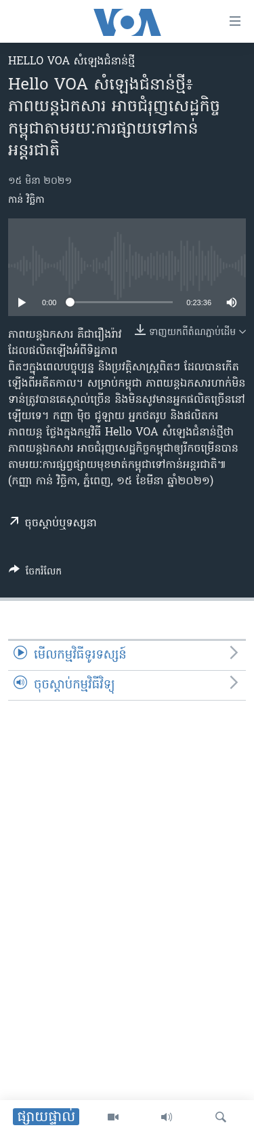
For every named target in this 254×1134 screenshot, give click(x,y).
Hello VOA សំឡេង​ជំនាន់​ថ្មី (71, 62)
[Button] (35, 574)
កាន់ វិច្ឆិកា (26, 200)
